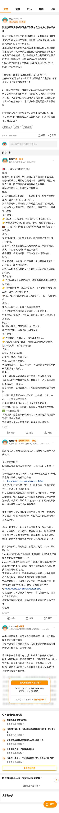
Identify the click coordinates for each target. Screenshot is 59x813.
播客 (53, 9)
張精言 (12, 159)
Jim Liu (12, 626)
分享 (54, 135)
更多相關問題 (29, 768)
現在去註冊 (39, 699)
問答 (6, 9)
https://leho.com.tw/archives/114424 (25, 481)
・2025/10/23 (31, 162)
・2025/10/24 (44, 629)
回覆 (50, 433)
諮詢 (41, 9)
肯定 (31, 433)
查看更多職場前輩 (30, 786)
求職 (17, 127)
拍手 (13, 433)
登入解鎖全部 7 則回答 (29, 683)
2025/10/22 (17, 19)
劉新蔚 (12, 441)
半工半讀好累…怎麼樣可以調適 (20, 749)
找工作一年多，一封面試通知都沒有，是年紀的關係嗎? (30, 758)
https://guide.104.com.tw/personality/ (23, 589)
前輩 (18, 9)
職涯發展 (27, 127)
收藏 (43, 135)
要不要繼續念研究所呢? (17, 720)
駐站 (29, 9)
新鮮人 (7, 127)
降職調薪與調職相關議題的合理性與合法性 (25, 740)
